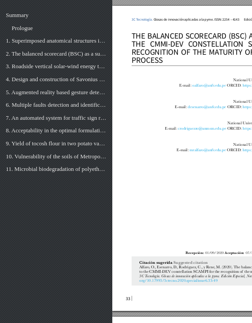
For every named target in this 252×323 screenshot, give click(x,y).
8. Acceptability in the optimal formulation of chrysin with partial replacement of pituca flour (56, 130)
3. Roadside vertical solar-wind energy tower (56, 66)
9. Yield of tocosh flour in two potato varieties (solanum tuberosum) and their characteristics (56, 143)
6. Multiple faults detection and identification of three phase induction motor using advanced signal (56, 104)
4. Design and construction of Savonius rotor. (56, 79)
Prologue (22, 28)
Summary (17, 15)
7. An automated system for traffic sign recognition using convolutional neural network (56, 117)
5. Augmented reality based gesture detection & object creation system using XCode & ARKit (56, 92)
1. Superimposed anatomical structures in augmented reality (56, 40)
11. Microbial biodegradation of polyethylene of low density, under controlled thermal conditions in (56, 169)
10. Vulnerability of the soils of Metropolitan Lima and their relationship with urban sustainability (56, 156)
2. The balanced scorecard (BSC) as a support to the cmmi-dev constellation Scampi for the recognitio (56, 53)
